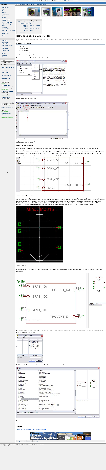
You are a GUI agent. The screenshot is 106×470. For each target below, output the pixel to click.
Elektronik (29, 441)
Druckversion (5, 72)
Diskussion (22, 4)
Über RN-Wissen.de (35, 444)
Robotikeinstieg (5, 7)
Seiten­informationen (6, 75)
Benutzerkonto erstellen (7, 3)
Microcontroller (5, 14)
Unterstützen (5, 55)
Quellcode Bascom (6, 19)
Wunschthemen (5, 52)
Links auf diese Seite (7, 66)
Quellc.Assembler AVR (7, 22)
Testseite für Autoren (7, 43)
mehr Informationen (67, 0)
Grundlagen (36, 441)
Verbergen (34, 20)
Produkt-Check (5, 37)
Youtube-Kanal (5, 33)
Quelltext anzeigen (30, 4)
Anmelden (17, 3)
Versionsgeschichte (41, 4)
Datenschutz (29, 444)
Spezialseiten (5, 70)
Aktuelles (4, 53)
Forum (3, 35)
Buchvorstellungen (6, 28)
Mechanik (4, 9)
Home (3, 6)
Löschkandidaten (6, 50)
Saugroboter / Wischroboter (8, 30)
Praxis (24, 441)
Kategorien (19, 441)
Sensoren (4, 12)
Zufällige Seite (5, 42)
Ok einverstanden (75, 0)
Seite (17, 4)
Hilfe (3, 47)
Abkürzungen (5, 32)
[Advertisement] (7, 145)
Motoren (4, 15)
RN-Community (5, 56)
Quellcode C (5, 20)
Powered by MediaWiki (5, 445)
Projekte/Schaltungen (7, 24)
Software (4, 17)
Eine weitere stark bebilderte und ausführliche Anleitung (31, 429)
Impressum (42, 444)
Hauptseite (4, 40)
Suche (2, 58)
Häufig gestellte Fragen (7, 45)
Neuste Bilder (5, 48)
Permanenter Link (6, 74)
